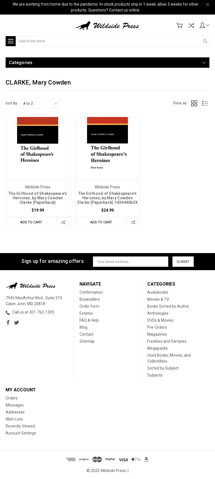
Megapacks (157, 348)
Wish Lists (14, 419)
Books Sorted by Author (168, 306)
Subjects (155, 375)
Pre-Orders (157, 327)
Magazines (157, 334)
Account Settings (21, 433)
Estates (86, 313)
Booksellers (90, 299)
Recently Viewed (20, 426)
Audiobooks (157, 292)
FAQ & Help (89, 320)
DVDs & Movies (160, 320)
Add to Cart (31, 222)
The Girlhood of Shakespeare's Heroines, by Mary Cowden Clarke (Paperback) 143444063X (107, 198)
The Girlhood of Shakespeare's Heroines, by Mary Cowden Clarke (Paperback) (37, 198)
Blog (83, 327)
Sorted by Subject (163, 368)
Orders (12, 398)
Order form (89, 306)
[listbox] (40, 103)
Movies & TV (158, 299)
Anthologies (158, 313)
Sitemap (87, 341)
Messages (15, 405)
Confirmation (91, 292)
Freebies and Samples (166, 341)
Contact (87, 334)
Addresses (15, 412)
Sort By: (12, 103)
